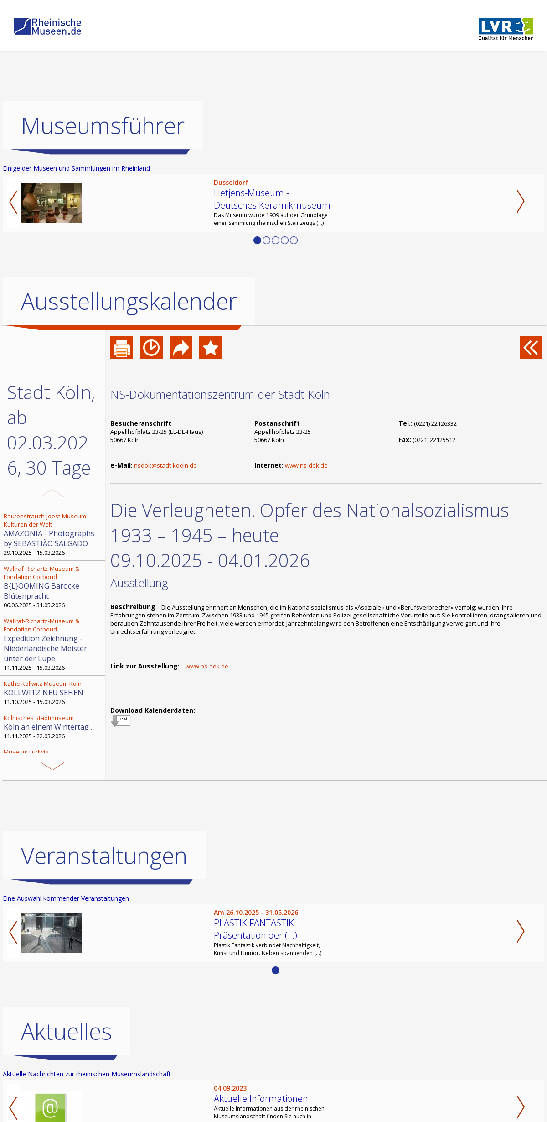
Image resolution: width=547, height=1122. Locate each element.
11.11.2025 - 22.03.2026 (53, 727)
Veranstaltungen (104, 855)
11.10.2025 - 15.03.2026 (53, 692)
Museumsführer (103, 125)
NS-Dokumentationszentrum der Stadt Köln (220, 394)
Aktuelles (66, 1031)
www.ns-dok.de (306, 465)
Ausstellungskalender (129, 301)
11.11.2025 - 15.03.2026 (53, 644)
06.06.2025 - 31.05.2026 (53, 586)
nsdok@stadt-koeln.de (165, 465)
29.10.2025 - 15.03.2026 (53, 534)
